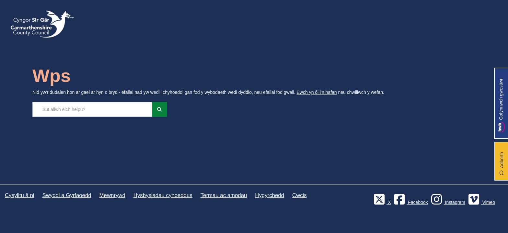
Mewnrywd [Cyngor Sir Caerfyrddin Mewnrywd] (112, 195)
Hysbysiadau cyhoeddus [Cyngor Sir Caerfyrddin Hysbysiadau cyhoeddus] (162, 195)
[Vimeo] (481, 202)
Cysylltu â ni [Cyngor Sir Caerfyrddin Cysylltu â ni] (19, 195)
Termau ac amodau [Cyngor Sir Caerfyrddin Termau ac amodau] (224, 195)
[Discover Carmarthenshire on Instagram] (447, 202)
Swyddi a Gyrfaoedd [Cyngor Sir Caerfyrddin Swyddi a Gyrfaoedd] (66, 195)
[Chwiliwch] (159, 109)
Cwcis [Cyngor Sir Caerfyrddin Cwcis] (299, 195)
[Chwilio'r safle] (92, 109)
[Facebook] (410, 202)
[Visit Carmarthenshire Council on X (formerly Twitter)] (381, 202)
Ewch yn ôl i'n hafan (317, 92)
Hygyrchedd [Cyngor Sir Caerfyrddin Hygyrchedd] (269, 195)
